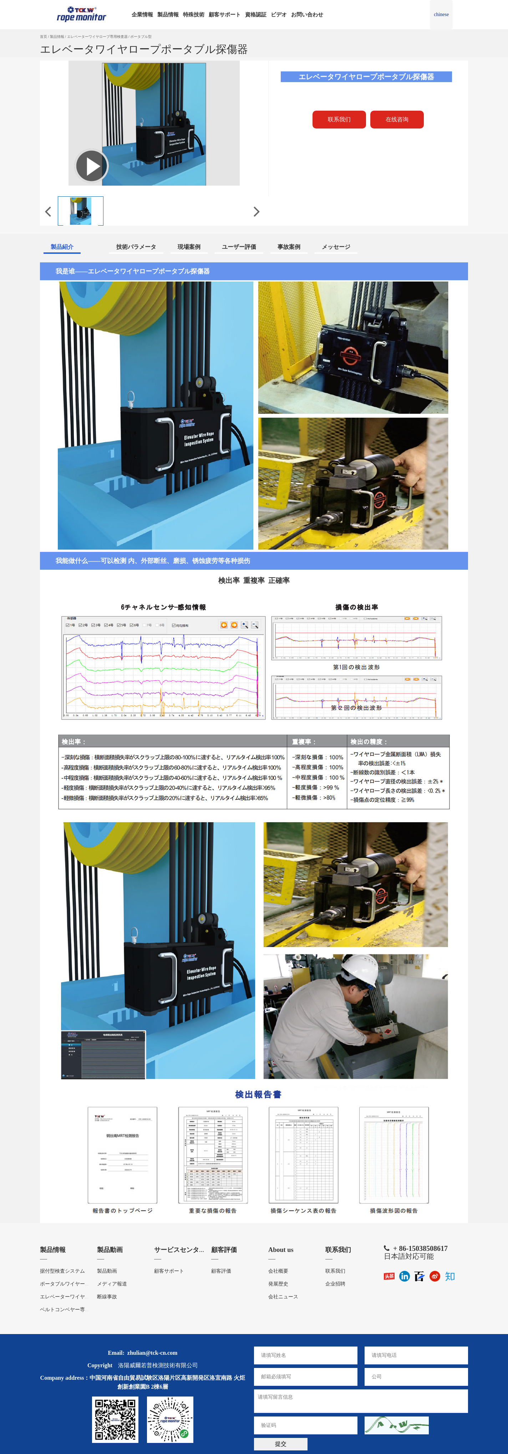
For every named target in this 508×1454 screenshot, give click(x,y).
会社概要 (278, 1269)
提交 (280, 1442)
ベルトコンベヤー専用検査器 (72, 1307)
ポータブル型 (141, 37)
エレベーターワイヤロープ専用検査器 (97, 37)
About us (281, 1249)
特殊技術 (193, 14)
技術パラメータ (136, 247)
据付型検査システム (62, 1269)
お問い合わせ (307, 14)
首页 (43, 37)
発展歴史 (278, 1282)
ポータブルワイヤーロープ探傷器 (77, 1282)
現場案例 (189, 247)
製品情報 (168, 14)
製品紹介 (62, 247)
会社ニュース (283, 1295)
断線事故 (107, 1295)
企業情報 (142, 14)
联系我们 (339, 1249)
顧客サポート (225, 14)
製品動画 (111, 1249)
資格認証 (255, 14)
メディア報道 (112, 1282)
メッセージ (336, 247)
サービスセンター (182, 1249)
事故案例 (289, 247)
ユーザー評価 (239, 247)
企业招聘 (335, 1282)
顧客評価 (225, 1249)
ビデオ (279, 14)
